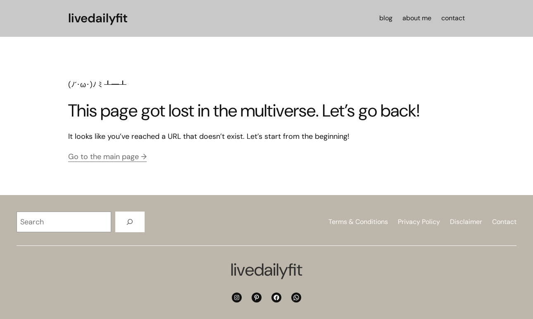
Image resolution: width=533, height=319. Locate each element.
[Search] (130, 222)
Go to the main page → (107, 157)
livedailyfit (98, 18)
